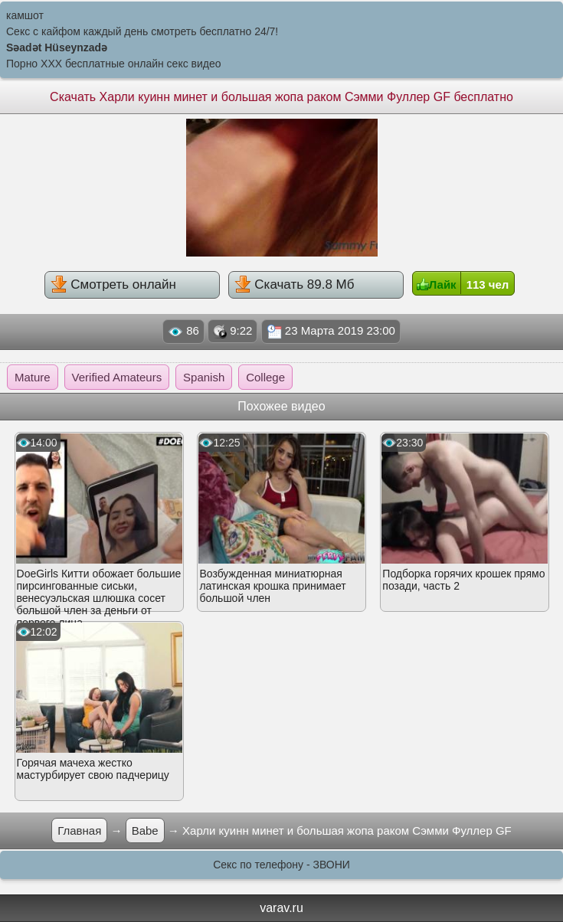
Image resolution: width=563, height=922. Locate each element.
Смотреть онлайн (113, 284)
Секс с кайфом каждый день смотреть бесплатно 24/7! (142, 31)
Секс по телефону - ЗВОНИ (281, 864)
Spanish (203, 377)
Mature (33, 377)
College (265, 377)
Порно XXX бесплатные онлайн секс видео (113, 63)
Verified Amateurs (117, 377)
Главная (79, 830)
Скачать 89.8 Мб (294, 284)
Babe (145, 830)
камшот (25, 15)
